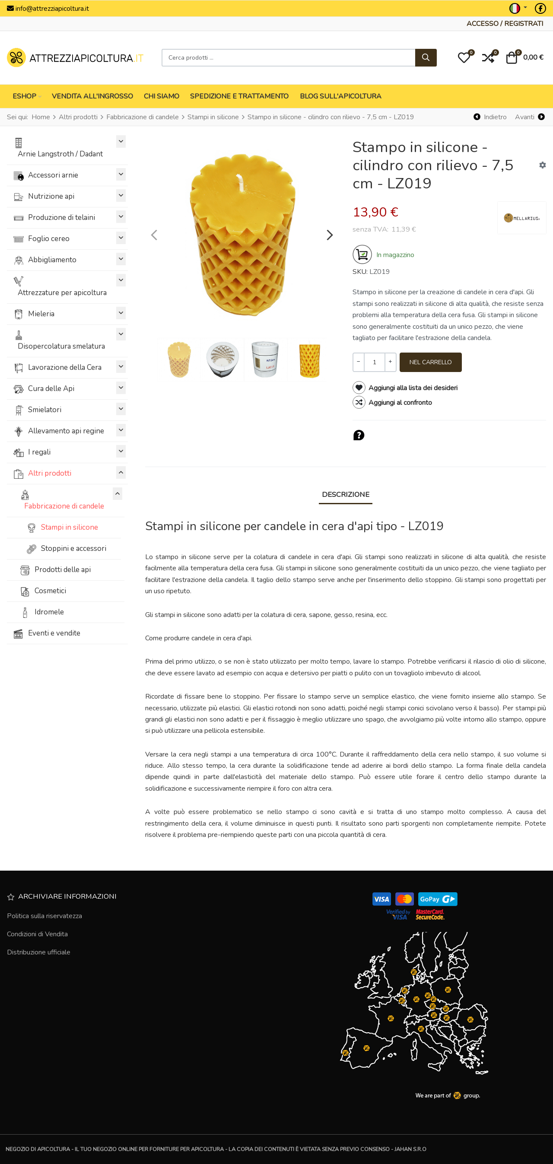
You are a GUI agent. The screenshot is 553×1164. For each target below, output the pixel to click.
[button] (464, 58)
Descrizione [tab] (345, 494)
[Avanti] (529, 117)
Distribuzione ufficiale (38, 952)
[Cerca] (426, 58)
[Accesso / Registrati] (505, 24)
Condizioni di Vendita (37, 934)
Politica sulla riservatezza (44, 916)
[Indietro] (490, 117)
